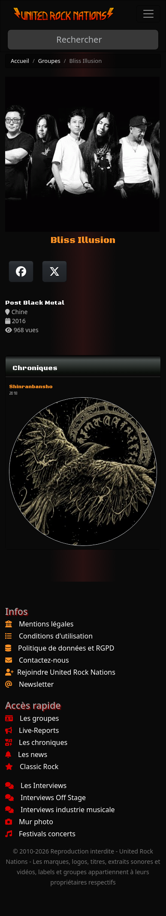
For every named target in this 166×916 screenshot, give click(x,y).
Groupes (49, 61)
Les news (26, 754)
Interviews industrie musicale (60, 809)
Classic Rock (31, 766)
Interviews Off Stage (45, 797)
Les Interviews (35, 785)
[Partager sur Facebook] (21, 271)
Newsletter (36, 684)
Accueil (20, 61)
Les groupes (32, 718)
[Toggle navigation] (148, 13)
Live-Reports (32, 730)
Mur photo (29, 821)
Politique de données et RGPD (66, 648)
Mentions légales (46, 624)
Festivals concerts (40, 833)
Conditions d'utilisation (56, 636)
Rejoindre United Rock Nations (66, 672)
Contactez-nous (44, 660)
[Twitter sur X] (54, 271)
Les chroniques (36, 742)
